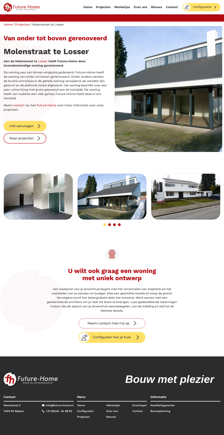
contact (19, 105)
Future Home (47, 105)
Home (87, 7)
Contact (172, 7)
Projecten (103, 7)
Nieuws (156, 7)
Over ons (140, 7)
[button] (104, 224)
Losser (43, 61)
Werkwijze (122, 7)
